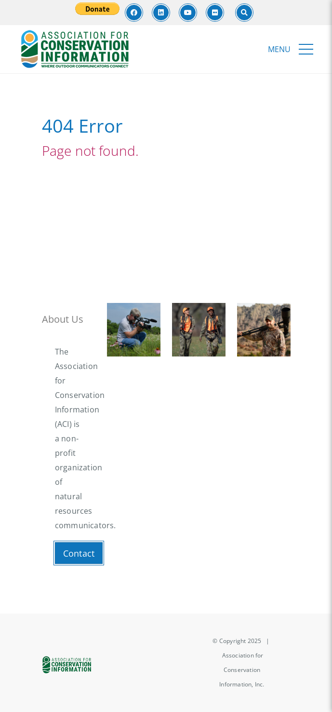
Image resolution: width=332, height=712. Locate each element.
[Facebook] (134, 12)
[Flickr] (215, 12)
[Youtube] (188, 12)
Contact (78, 553)
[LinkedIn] (161, 12)
